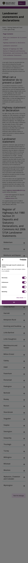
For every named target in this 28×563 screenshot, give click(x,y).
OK (14, 302)
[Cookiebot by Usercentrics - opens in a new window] (20, 260)
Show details (20, 297)
